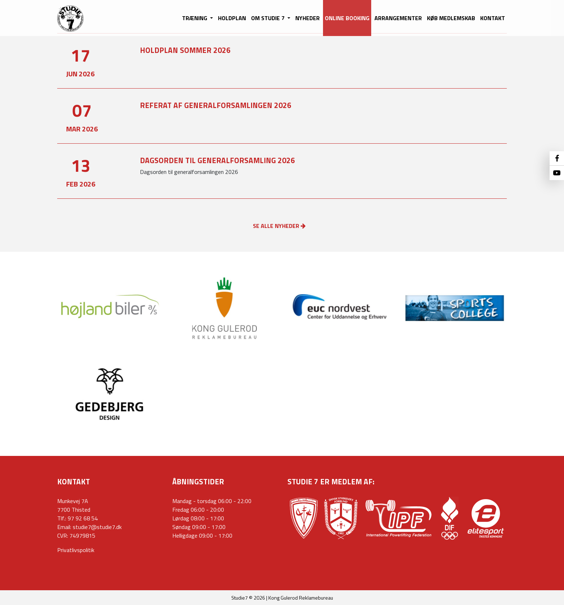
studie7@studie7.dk (97, 527)
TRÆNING (195, 18)
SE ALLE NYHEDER (279, 225)
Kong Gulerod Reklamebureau (300, 597)
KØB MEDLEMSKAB (451, 18)
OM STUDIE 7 (268, 18)
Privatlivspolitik (75, 550)
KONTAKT (492, 18)
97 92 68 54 (83, 518)
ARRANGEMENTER (398, 18)
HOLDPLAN (232, 18)
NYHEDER (307, 18)
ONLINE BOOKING (347, 18)
